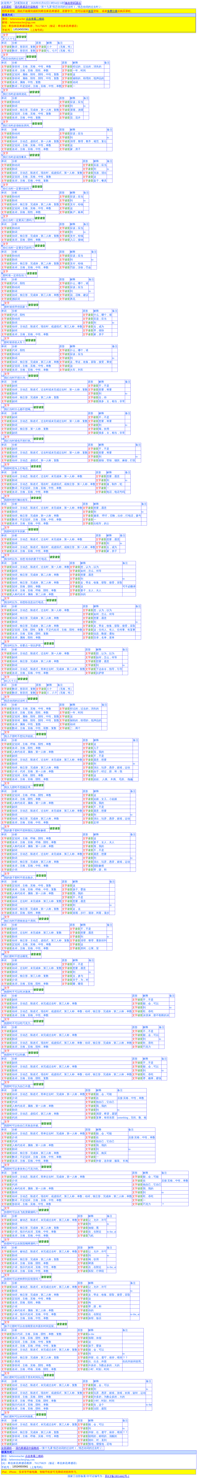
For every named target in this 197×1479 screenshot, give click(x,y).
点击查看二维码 (35, 18)
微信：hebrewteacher (14, 18)
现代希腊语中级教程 (26, 6)
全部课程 (6, 6)
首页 (90, 11)
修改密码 (70, 3)
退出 (78, 3)
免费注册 (112, 11)
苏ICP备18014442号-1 (117, 1476)
